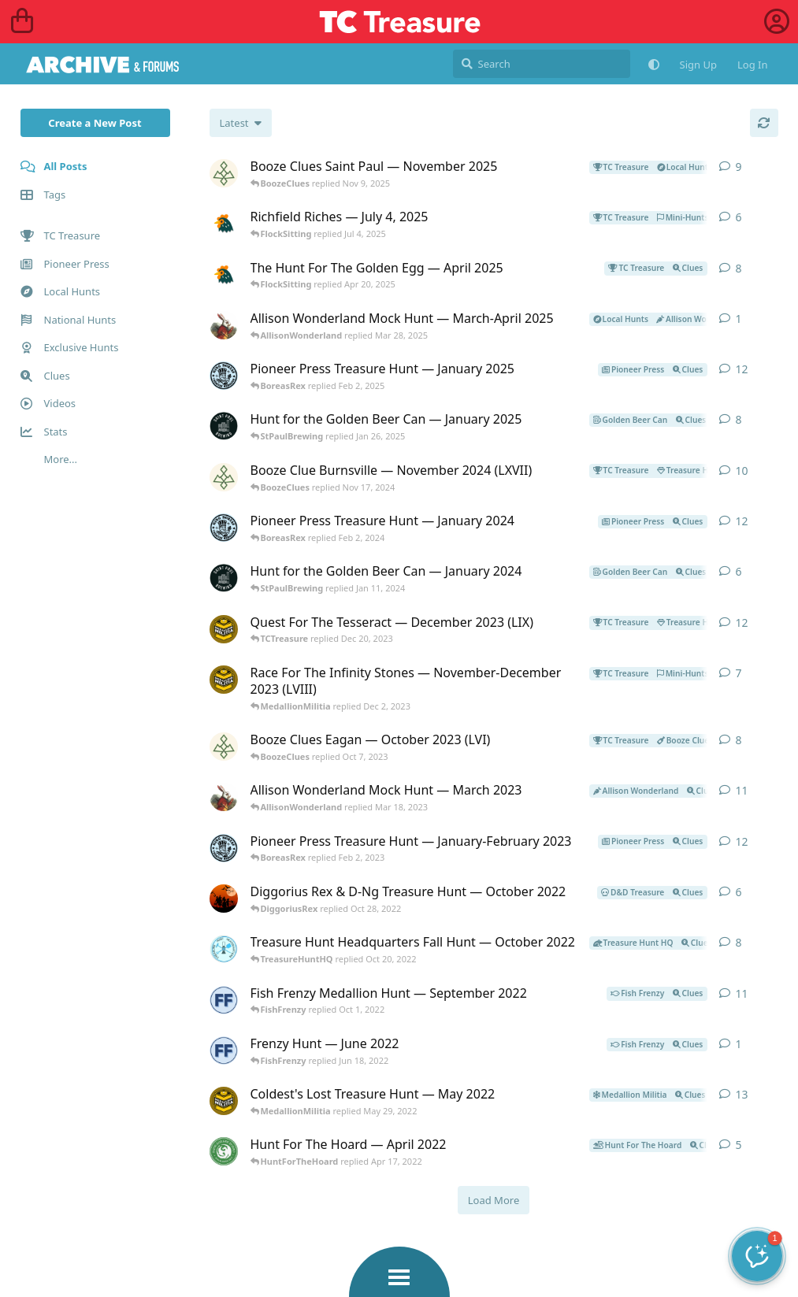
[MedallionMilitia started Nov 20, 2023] (224, 679)
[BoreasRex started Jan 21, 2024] (224, 527)
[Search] (541, 64)
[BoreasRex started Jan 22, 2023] (224, 848)
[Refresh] (764, 123)
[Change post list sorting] (241, 123)
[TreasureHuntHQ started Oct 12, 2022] (224, 949)
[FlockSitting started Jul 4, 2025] (224, 223)
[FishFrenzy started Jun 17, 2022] (224, 1050)
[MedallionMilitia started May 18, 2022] (224, 1101)
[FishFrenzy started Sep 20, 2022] (224, 1000)
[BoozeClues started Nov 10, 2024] (224, 477)
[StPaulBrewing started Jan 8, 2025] (224, 426)
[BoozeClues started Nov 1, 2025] (224, 173)
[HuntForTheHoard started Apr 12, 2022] (224, 1151)
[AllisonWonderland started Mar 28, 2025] (224, 325)
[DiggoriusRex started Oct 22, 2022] (224, 898)
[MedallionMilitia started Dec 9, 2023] (224, 629)
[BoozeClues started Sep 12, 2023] (224, 746)
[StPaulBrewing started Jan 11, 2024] (224, 578)
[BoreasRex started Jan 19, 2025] (224, 375)
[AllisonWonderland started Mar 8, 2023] (224, 797)
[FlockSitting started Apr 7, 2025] (224, 275)
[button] (757, 1256)
